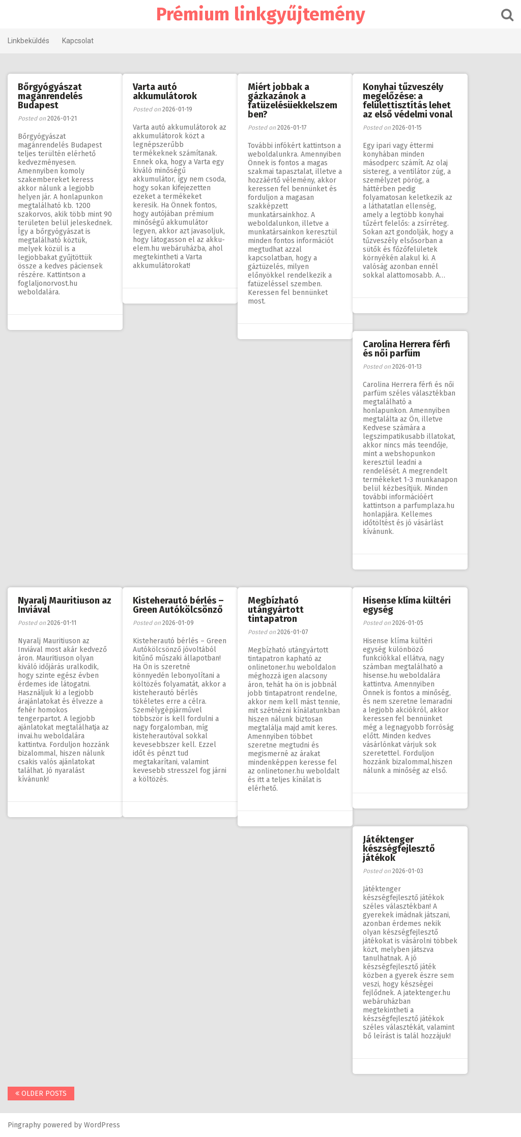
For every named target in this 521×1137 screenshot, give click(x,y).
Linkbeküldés (28, 41)
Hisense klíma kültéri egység (407, 605)
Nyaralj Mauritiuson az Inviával (64, 605)
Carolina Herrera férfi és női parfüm (406, 349)
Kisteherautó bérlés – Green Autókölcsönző (178, 605)
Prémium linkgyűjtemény (260, 14)
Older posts (41, 1093)
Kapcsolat (78, 41)
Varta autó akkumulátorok (165, 91)
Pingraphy (24, 1125)
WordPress (102, 1125)
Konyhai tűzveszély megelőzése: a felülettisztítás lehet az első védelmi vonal (407, 100)
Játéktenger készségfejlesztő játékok (399, 848)
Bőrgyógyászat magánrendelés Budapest (50, 96)
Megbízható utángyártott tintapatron (276, 609)
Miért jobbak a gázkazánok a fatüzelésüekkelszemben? (292, 100)
